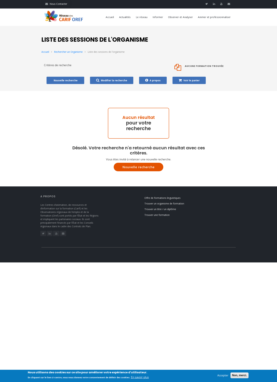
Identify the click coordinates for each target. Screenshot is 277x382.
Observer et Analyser (180, 17)
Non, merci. (239, 376)
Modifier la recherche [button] (111, 80)
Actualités (125, 17)
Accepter (222, 376)
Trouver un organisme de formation (166, 203)
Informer (158, 17)
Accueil (110, 17)
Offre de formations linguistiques (165, 198)
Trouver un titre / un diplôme (162, 209)
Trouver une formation (159, 215)
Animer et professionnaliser (214, 17)
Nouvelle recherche (138, 167)
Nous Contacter (56, 3)
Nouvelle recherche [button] (65, 80)
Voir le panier (189, 80)
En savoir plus (140, 378)
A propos (153, 80)
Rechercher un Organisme (68, 51)
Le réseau (142, 17)
